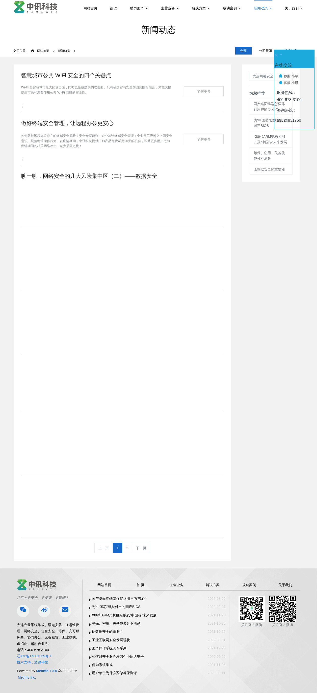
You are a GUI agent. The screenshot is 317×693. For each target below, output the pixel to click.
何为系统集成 (102, 665)
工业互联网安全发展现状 (111, 640)
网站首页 (90, 8)
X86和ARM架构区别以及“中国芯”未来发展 (124, 615)
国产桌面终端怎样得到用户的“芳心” (119, 599)
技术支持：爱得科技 (32, 662)
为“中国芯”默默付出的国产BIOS (116, 607)
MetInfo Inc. (27, 677)
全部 (243, 51)
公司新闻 (265, 51)
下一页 (141, 548)
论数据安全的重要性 (269, 169)
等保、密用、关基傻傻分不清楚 (116, 623)
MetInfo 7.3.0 (46, 671)
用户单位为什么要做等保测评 (114, 673)
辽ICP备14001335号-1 (34, 656)
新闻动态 (64, 51)
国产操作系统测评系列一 (111, 648)
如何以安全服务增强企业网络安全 (118, 657)
